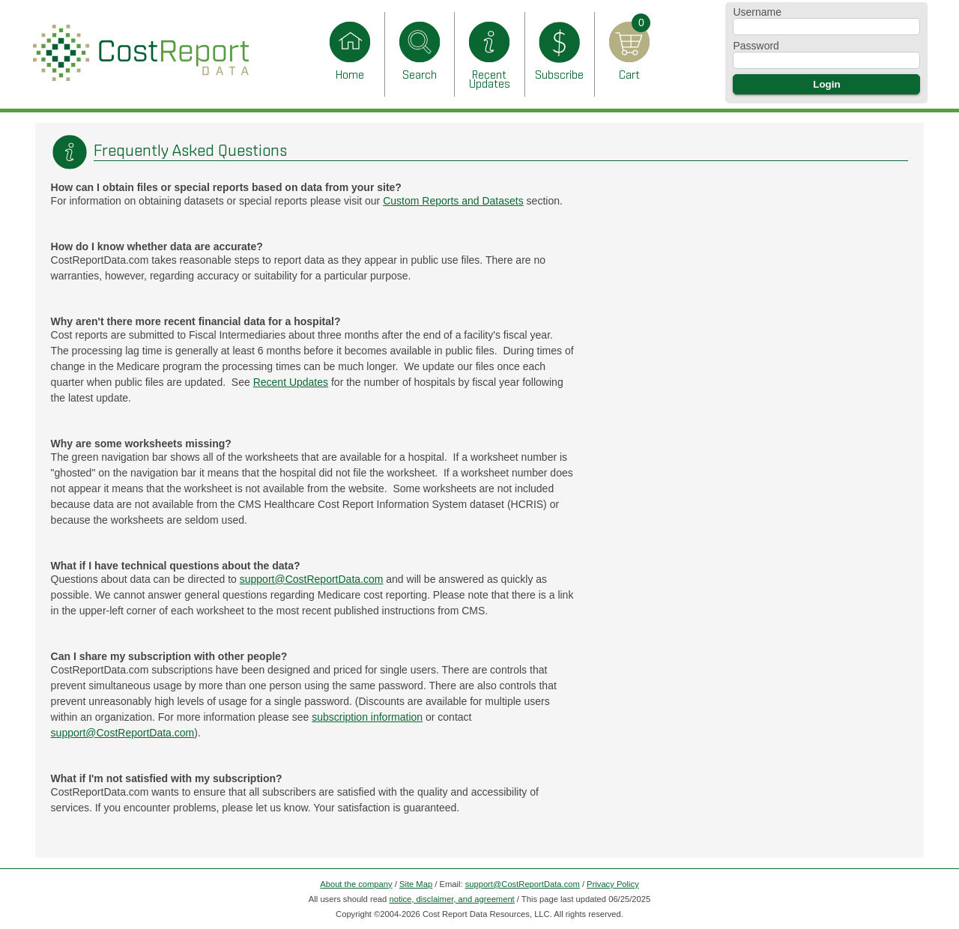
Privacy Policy (613, 884)
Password (755, 46)
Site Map (415, 884)
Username (757, 12)
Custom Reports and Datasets (453, 201)
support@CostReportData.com (312, 579)
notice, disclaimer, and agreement (451, 899)
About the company (356, 884)
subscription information (367, 717)
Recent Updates (290, 382)
